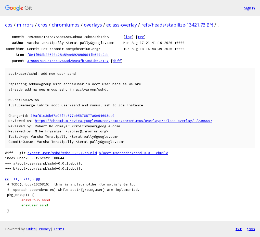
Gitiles (31, 229)
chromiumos (66, 25)
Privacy (44, 229)
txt (239, 229)
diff (117, 60)
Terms (59, 229)
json (251, 229)
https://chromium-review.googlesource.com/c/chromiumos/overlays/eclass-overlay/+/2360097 (123, 121)
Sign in (249, 8)
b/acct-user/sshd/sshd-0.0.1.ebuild (133, 153)
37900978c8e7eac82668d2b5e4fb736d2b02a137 (68, 60)
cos (8, 25)
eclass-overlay (121, 25)
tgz (141, 36)
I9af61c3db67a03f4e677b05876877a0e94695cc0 (72, 116)
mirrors (25, 25)
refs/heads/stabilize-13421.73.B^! (177, 25)
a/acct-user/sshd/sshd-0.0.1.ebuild (62, 153)
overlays (93, 25)
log (128, 36)
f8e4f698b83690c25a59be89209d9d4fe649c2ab (68, 54)
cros (42, 25)
